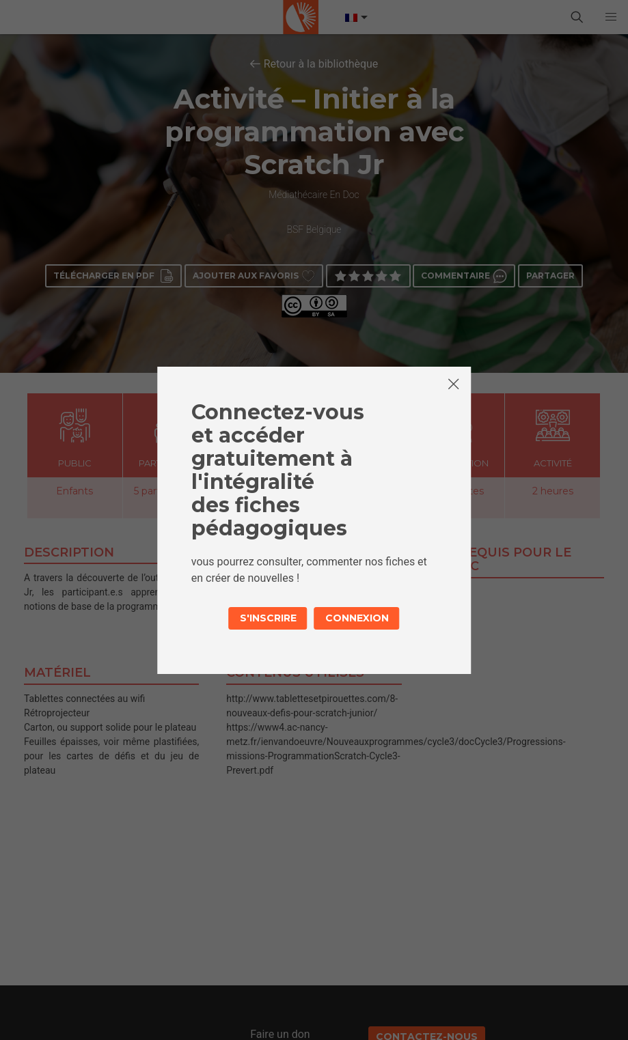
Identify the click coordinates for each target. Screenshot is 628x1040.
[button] (611, 17)
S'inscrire (268, 618)
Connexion (357, 618)
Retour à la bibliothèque (321, 63)
